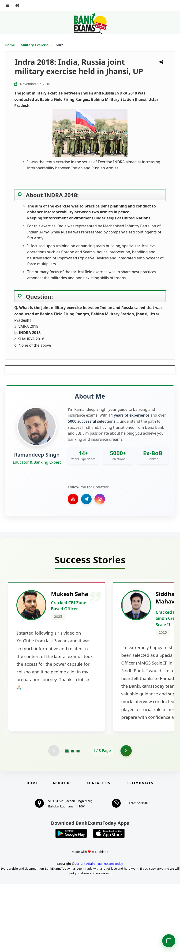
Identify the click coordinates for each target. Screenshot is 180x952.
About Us (62, 851)
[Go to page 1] (67, 819)
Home (10, 45)
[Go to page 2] (72, 819)
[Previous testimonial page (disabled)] (54, 819)
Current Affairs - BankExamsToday (98, 932)
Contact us (98, 851)
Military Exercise (35, 45)
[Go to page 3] (78, 819)
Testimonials (139, 851)
